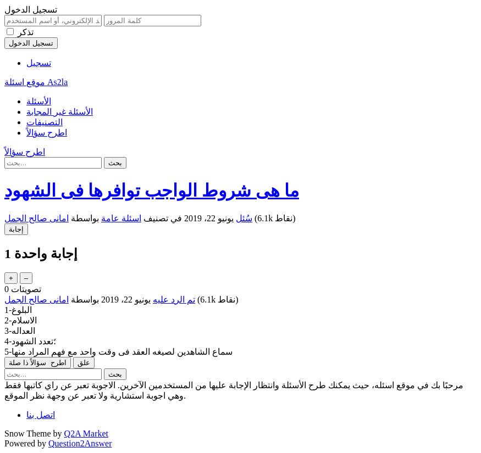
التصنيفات (44, 122)
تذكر (26, 32)
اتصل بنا (40, 415)
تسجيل (38, 63)
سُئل (244, 218)
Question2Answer (80, 443)
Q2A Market (86, 433)
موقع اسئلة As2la (36, 82)
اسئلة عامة (121, 218)
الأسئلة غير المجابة (59, 111)
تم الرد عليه (174, 299)
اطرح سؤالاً (46, 132)
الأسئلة (38, 101)
